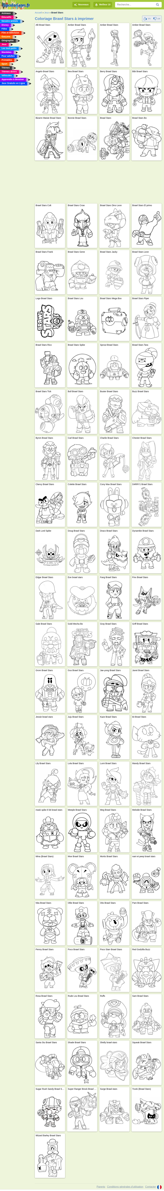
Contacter (150, 1186)
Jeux (46, 12)
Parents (101, 1186)
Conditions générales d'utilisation (125, 1186)
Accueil (38, 12)
